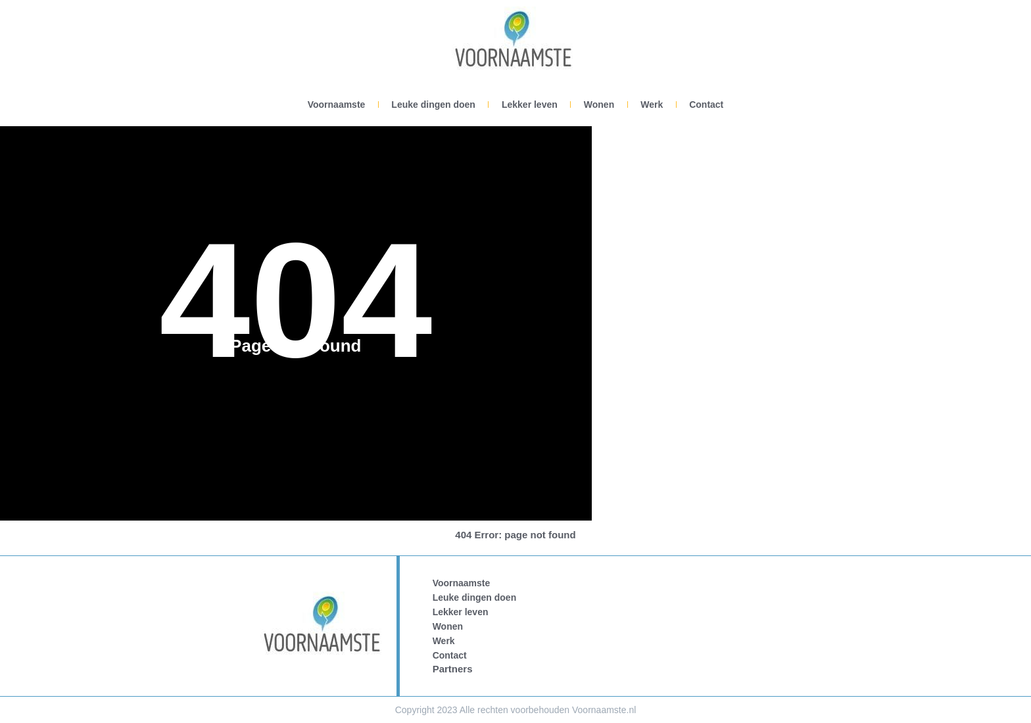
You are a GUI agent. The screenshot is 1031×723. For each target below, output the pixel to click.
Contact (706, 104)
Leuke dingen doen (433, 104)
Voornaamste (337, 104)
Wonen (599, 104)
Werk (651, 104)
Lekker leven (530, 104)
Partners (453, 668)
